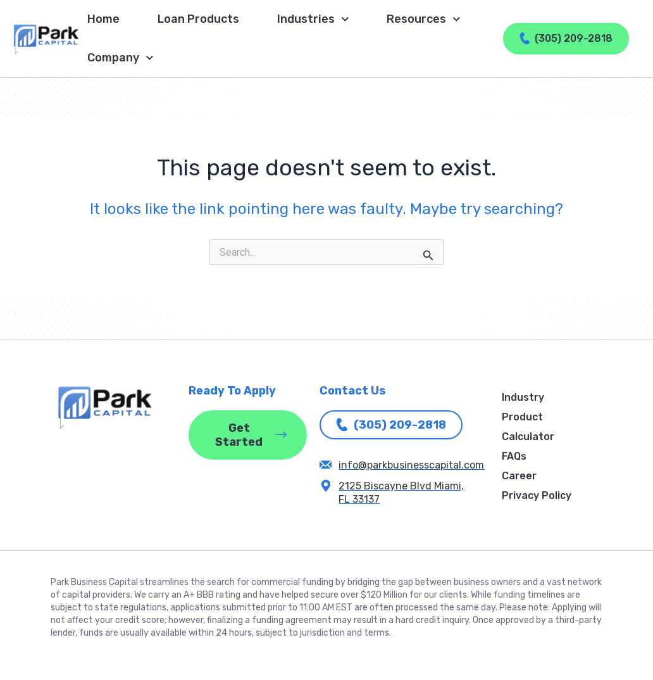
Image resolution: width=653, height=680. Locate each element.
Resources (424, 19)
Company (120, 57)
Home (103, 19)
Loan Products (198, 19)
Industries (313, 19)
